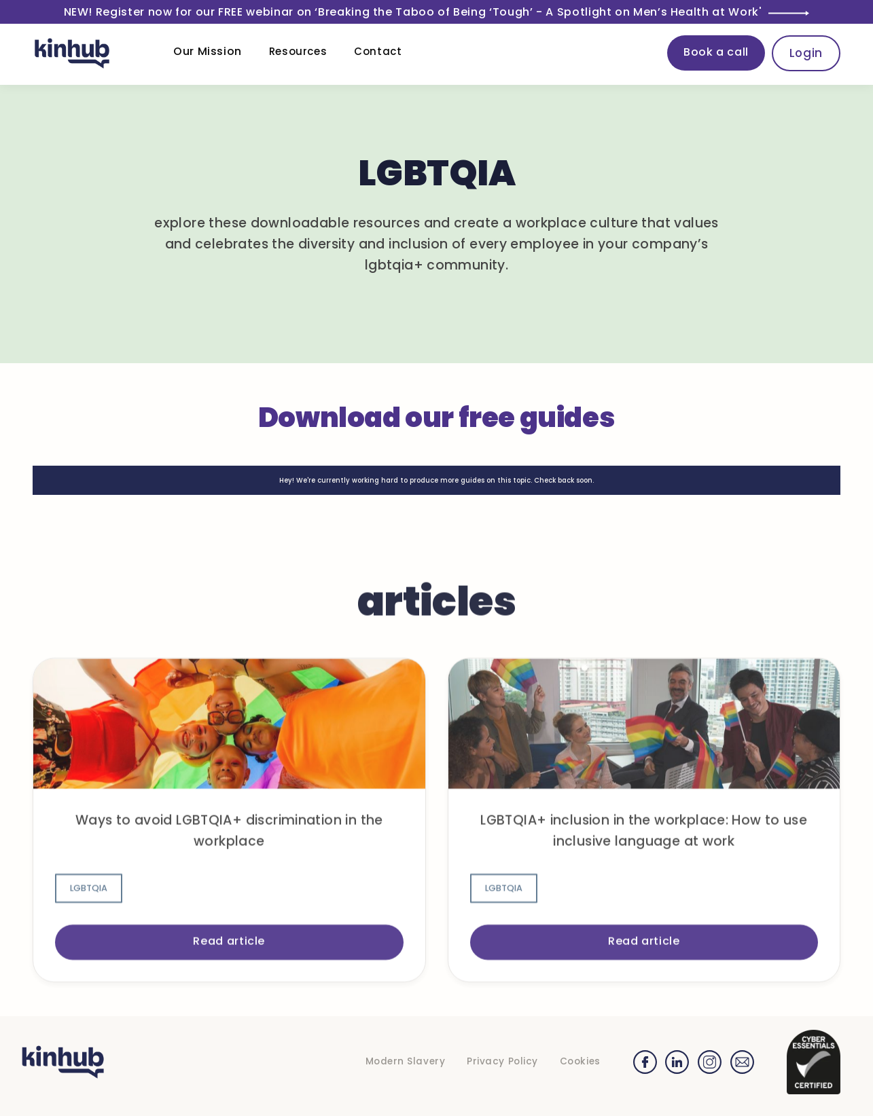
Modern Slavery (406, 1061)
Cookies (580, 1061)
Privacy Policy (502, 1061)
